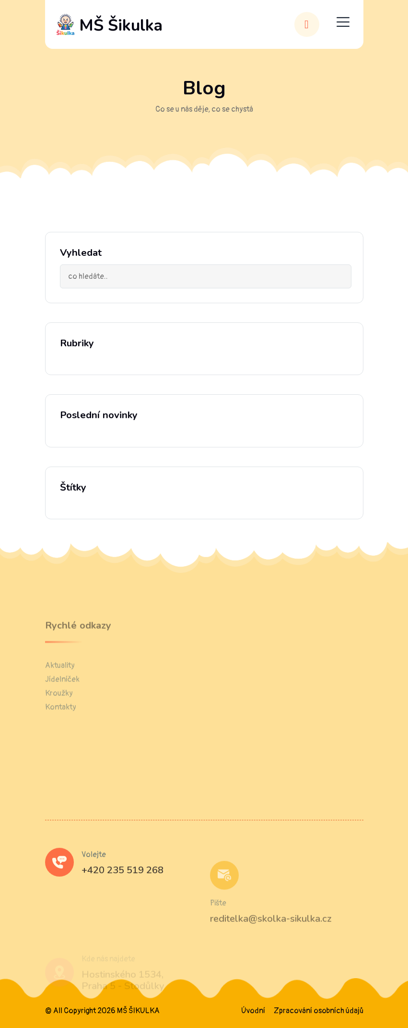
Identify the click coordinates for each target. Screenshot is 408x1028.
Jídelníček (62, 698)
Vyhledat (81, 253)
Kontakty (60, 726)
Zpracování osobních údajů (318, 1011)
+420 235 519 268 (122, 886)
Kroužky (59, 712)
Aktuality (60, 684)
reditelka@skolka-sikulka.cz (271, 938)
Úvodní (253, 1011)
